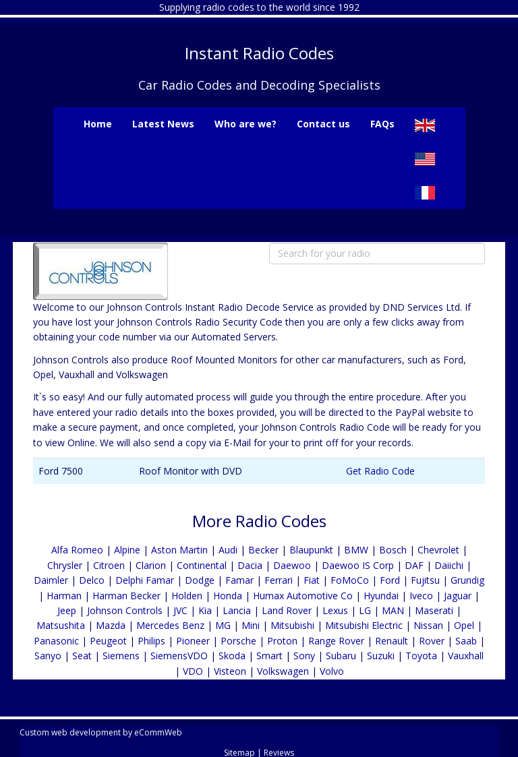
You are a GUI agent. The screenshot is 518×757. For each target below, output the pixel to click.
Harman (64, 595)
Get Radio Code (380, 470)
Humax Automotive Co (303, 595)
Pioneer (193, 640)
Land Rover (287, 610)
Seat (82, 655)
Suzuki (381, 655)
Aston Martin (179, 549)
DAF (414, 565)
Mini (250, 625)
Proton (282, 640)
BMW (356, 549)
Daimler (51, 580)
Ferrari (278, 580)
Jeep (66, 610)
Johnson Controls (125, 610)
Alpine (127, 549)
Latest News (163, 123)
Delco (92, 580)
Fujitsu (425, 580)
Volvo (332, 671)
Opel (464, 625)
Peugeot (108, 640)
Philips (151, 640)
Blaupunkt (311, 549)
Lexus (335, 610)
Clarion (151, 565)
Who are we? (245, 123)
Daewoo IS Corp (358, 565)
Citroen (109, 565)
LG (365, 610)
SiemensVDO (179, 655)
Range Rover (337, 640)
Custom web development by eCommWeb (101, 732)
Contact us (323, 123)
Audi (228, 549)
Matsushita (60, 625)
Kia (205, 610)
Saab (466, 640)
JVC (180, 610)
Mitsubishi (292, 625)
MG (223, 625)
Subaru (341, 655)
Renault (391, 640)
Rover (431, 640)
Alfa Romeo (77, 549)
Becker (263, 549)
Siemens (121, 655)
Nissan (428, 625)
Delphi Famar (144, 580)
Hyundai (381, 595)
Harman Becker (126, 595)
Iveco (421, 595)
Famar (239, 580)
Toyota (421, 655)
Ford (390, 580)
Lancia (237, 610)
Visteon (230, 671)
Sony (304, 655)
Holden (186, 595)
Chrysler (64, 565)
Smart (269, 655)
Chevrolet (438, 549)
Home (98, 123)
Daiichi (448, 565)
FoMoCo (349, 580)
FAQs (382, 123)
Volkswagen (283, 671)
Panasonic (56, 640)
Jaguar (457, 595)
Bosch (393, 549)
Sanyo (47, 655)
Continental (202, 565)
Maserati (434, 610)
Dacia (249, 565)
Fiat (312, 580)
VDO (193, 671)
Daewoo (292, 565)
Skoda (232, 655)
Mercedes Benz (170, 625)
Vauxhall (466, 655)
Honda (227, 595)
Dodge (199, 580)
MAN (393, 610)
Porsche (238, 640)
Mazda (110, 625)
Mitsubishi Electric (364, 625)
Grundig (467, 580)
